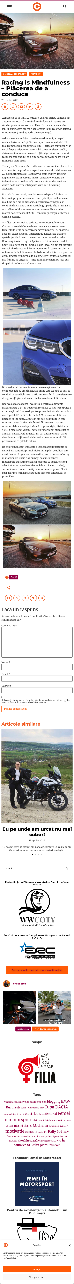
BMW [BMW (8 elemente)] (65, 1101)
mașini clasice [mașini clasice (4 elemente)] (23, 1125)
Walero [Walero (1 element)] (53, 1141)
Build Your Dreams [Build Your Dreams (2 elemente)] (30, 1107)
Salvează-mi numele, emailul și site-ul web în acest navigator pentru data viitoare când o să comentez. (35, 701)
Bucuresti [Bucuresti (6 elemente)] (13, 1107)
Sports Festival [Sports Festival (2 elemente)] (60, 1136)
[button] (69, 1245)
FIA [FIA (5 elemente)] (34, 1120)
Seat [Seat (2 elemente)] (50, 1136)
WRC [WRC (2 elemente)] (59, 1140)
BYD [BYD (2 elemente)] (42, 1107)
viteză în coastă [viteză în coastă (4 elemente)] (28, 1140)
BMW (14, 577)
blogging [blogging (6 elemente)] (53, 1102)
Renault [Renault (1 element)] (24, 1137)
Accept (37, 1269)
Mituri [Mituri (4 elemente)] (64, 1125)
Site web (6, 686)
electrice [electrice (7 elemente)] (31, 1114)
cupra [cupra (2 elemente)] (7, 1114)
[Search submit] (67, 868)
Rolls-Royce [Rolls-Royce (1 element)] (43, 1137)
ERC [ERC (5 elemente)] (42, 1114)
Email (5, 674)
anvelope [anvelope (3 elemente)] (25, 1101)
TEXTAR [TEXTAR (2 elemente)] (13, 1140)
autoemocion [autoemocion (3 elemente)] (38, 1101)
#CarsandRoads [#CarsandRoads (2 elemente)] (12, 1102)
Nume (5, 662)
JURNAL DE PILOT (14, 74)
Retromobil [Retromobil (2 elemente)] (32, 1136)
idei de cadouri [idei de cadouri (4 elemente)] (52, 1120)
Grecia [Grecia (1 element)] (40, 1121)
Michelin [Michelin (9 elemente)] (40, 1125)
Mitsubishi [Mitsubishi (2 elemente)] (54, 1126)
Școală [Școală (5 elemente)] (55, 1145)
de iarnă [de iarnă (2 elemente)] (14, 1114)
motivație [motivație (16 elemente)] (14, 1131)
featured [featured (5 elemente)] (51, 1114)
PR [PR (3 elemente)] (45, 1131)
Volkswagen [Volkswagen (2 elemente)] (44, 1140)
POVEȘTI (35, 74)
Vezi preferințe (37, 1277)
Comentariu (9, 625)
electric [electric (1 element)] (21, 1114)
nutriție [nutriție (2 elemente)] (29, 1132)
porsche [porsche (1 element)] (40, 1132)
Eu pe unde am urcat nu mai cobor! (37, 831)
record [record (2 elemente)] (17, 1136)
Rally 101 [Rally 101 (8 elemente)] (55, 1131)
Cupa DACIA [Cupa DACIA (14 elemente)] (56, 1107)
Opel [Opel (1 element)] (35, 1132)
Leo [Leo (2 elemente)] (64, 1120)
